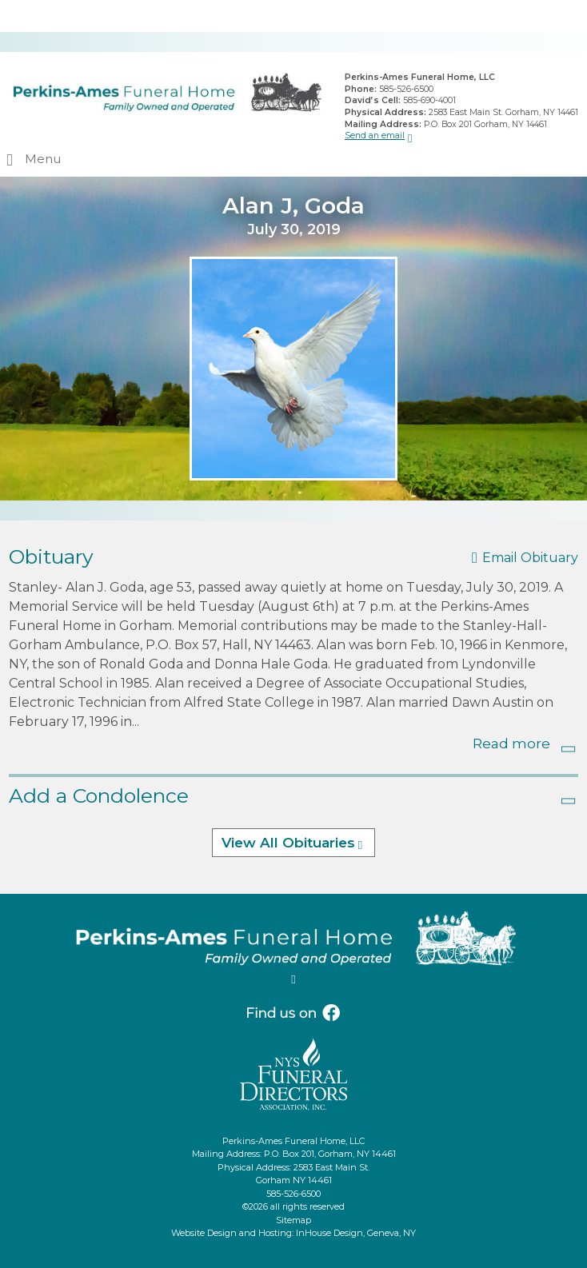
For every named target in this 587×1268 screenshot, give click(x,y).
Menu (43, 158)
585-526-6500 (406, 89)
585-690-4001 (429, 100)
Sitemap (293, 1220)
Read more (511, 744)
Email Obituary (530, 557)
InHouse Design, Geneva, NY (356, 1232)
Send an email (375, 135)
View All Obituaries (288, 843)
